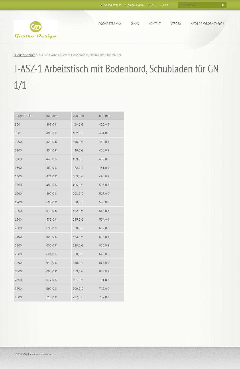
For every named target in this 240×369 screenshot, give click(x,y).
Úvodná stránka (109, 23)
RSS (153, 5)
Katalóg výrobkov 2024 (207, 23)
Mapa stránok (136, 5)
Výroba (176, 23)
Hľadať (222, 5)
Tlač (165, 5)
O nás (135, 23)
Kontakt (155, 23)
